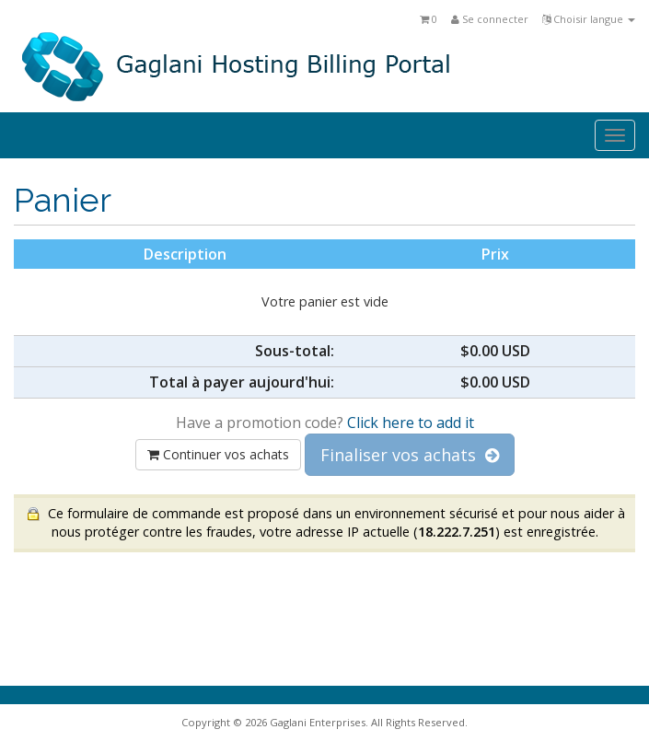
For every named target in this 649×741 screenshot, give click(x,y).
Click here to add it (410, 422)
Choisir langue (588, 19)
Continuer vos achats (218, 454)
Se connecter (489, 19)
